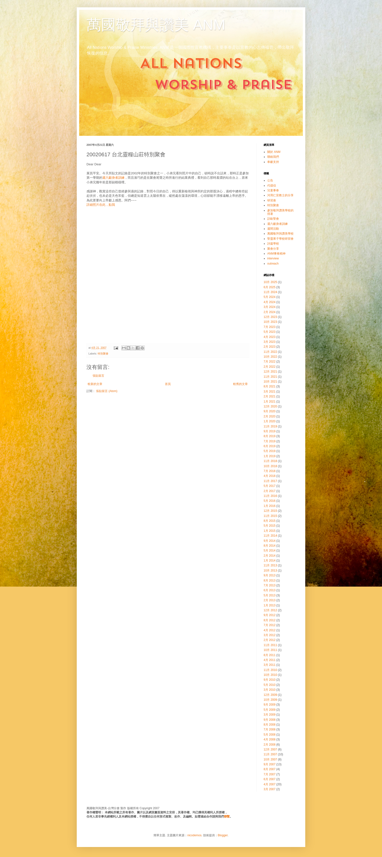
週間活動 (273, 228)
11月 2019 (270, 426)
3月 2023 (270, 342)
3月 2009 (270, 714)
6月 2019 (270, 446)
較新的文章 (95, 384)
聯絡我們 (273, 156)
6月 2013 (270, 590)
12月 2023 (270, 317)
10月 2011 (270, 650)
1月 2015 (270, 530)
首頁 (168, 384)
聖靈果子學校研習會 (280, 238)
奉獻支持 (273, 162)
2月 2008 (270, 744)
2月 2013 (270, 600)
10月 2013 (270, 570)
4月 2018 (270, 476)
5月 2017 (270, 486)
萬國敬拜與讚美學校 (280, 233)
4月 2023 (270, 337)
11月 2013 (270, 565)
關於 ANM (273, 152)
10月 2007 (270, 759)
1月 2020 (270, 421)
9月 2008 (270, 719)
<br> (167, 276)
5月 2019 (270, 451)
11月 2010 (270, 670)
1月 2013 (270, 605)
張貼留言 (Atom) (106, 391)
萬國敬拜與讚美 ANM (155, 25)
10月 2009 (270, 699)
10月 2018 (270, 466)
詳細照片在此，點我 (100, 205)
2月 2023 (270, 346)
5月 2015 (270, 525)
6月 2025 (270, 287)
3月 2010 (270, 689)
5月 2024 (270, 297)
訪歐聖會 (273, 218)
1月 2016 (270, 506)
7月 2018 (270, 471)
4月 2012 (270, 630)
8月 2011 (270, 655)
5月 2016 (270, 500)
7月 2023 (270, 327)
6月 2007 (270, 779)
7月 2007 (270, 774)
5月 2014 (270, 550)
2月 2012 (270, 640)
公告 (270, 180)
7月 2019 (270, 441)
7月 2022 (270, 361)
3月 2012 (270, 635)
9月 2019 (270, 431)
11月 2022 (270, 352)
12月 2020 (270, 406)
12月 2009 (270, 695)
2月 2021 (270, 396)
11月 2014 (270, 535)
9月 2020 (270, 411)
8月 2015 (270, 520)
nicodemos (194, 835)
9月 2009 (270, 704)
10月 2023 (270, 322)
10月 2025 (270, 282)
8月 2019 (270, 436)
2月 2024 (270, 312)
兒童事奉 (273, 190)
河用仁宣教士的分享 (280, 195)
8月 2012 (270, 620)
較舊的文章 (240, 384)
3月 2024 (270, 307)
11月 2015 (270, 516)
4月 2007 (270, 784)
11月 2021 (270, 376)
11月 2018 (270, 461)
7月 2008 (270, 729)
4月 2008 (270, 739)
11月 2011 (270, 645)
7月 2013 (270, 585)
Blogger (223, 835)
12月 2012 (270, 610)
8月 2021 (270, 386)
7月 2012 (270, 625)
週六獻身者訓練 (113, 177)
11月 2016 (270, 496)
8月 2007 (270, 769)
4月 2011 (270, 660)
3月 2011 (270, 665)
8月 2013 (270, 580)
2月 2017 (270, 491)
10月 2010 (270, 675)
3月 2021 (270, 391)
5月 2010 (270, 685)
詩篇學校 (273, 243)
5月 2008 (270, 734)
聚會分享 (273, 248)
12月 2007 (270, 749)
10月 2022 (270, 356)
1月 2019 (270, 456)
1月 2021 (270, 401)
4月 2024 (270, 302)
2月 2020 (270, 416)
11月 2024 (270, 292)
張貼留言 (98, 375)
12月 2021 (270, 371)
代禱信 (271, 185)
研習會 (271, 200)
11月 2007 (270, 754)
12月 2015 (270, 510)
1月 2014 (270, 560)
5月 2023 (270, 332)
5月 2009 (270, 709)
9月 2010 (270, 679)
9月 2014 (270, 540)
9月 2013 (270, 575)
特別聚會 (103, 353)
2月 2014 (270, 555)
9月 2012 (270, 615)
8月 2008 (270, 724)
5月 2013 (270, 595)
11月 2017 (270, 481)
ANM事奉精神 (276, 253)
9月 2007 (270, 764)
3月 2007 (270, 789)
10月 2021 (270, 381)
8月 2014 (270, 545)
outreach (273, 263)
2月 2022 (270, 366)
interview (273, 258)
